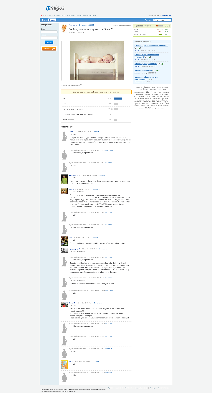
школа (141, 108)
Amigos (55, 8)
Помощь (148, 20)
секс (161, 104)
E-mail (43, 29)
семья (167, 104)
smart (94, 15)
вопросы (153, 89)
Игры (53, 15)
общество (137, 102)
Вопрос (145, 89)
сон (148, 105)
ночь (147, 100)
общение (164, 100)
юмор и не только (140, 34)
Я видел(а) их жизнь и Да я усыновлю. (78, 114)
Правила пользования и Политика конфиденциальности (127, 388)
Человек (166, 105)
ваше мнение (156, 87)
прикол (167, 102)
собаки (143, 105)
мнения (159, 96)
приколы (137, 104)
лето (135, 96)
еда (160, 92)
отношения (146, 102)
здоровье (155, 94)
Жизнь (136, 32)
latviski (151, 15)
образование (155, 100)
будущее (147, 87)
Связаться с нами (164, 388)
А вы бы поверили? (143, 70)
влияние (165, 87)
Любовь (141, 96)
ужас (160, 105)
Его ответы (109, 150)
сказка (137, 105)
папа (153, 102)
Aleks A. (137, 73)
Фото (58, 15)
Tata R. (137, 50)
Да (64, 98)
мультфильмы (155, 98)
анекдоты (139, 87)
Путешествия (87, 15)
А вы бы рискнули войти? (146, 64)
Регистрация (166, 15)
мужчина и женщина (142, 98)
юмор (136, 29)
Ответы (52, 20)
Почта (49, 15)
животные (139, 94)
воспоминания (139, 92)
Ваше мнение (68, 119)
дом (155, 92)
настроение (140, 100)
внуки (140, 89)
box (43, 15)
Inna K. (137, 66)
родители (154, 104)
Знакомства (71, 15)
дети (78, 85)
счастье (154, 105)
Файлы (63, 15)
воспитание (162, 89)
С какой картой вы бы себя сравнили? (151, 46)
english (156, 15)
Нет (64, 104)
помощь (160, 102)
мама (153, 96)
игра (161, 94)
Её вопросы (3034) (86, 25)
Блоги (44, 20)
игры (166, 94)
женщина (166, 92)
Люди (148, 96)
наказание (165, 98)
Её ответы (96, 131)
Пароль (43, 35)
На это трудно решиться (72, 109)
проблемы (145, 104)
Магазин (79, 15)
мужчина (167, 96)
